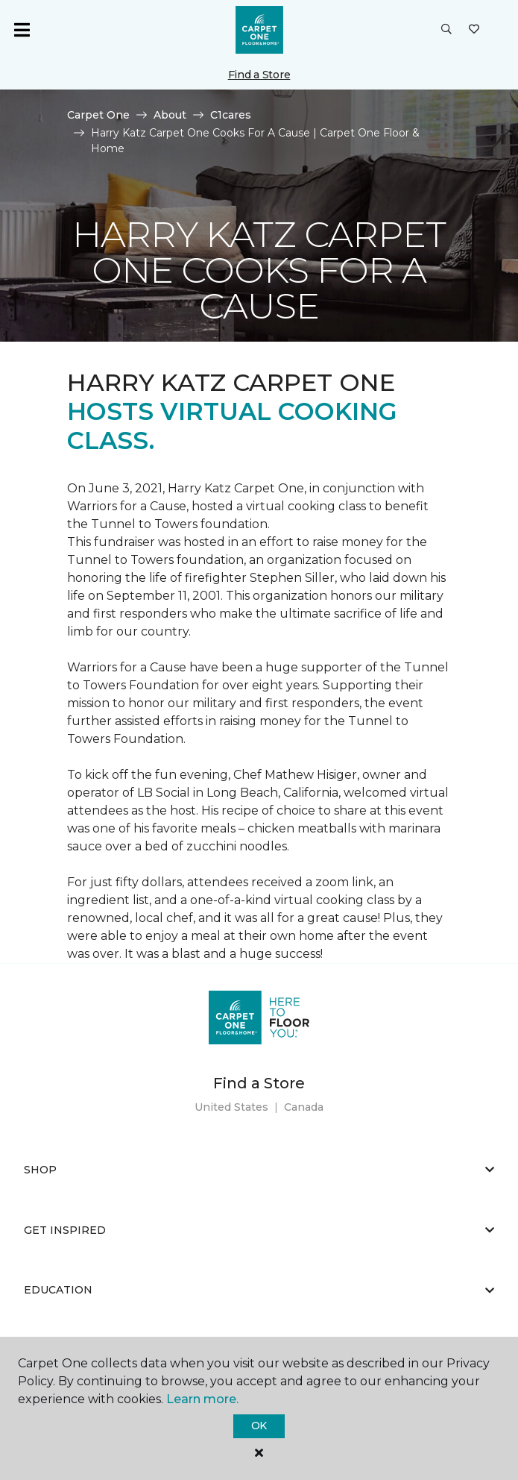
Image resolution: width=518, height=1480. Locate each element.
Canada (303, 1107)
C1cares (230, 115)
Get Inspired (259, 1230)
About (170, 115)
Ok (259, 1425)
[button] (446, 29)
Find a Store (259, 74)
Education (259, 1289)
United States (231, 1107)
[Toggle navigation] (21, 30)
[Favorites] (474, 29)
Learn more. (202, 1399)
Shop (259, 1169)
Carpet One (98, 115)
